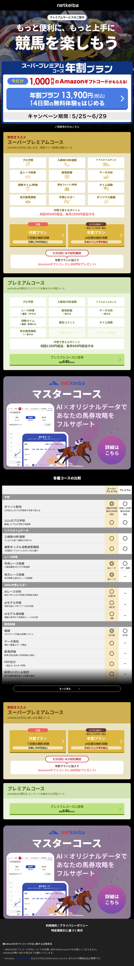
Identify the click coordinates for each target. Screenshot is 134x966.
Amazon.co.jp (23, 958)
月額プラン (38, 236)
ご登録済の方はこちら (67, 126)
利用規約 (51, 925)
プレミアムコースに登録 (67, 359)
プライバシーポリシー (74, 925)
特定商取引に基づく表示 (67, 930)
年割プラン (96, 234)
